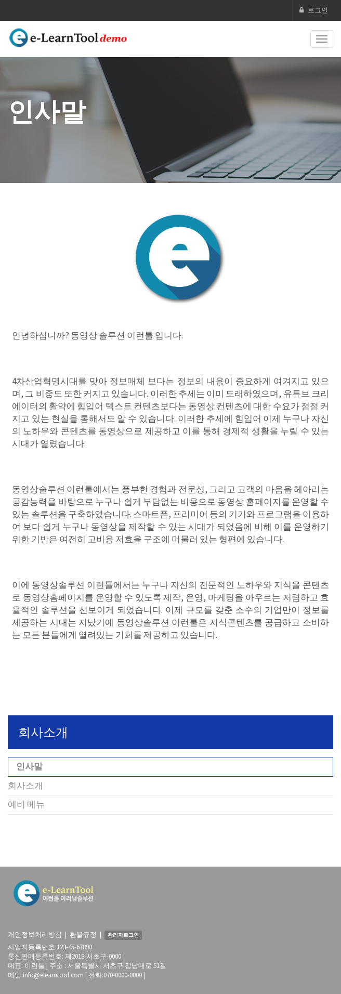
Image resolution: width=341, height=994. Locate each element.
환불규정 (83, 934)
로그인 (313, 10)
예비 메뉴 (26, 804)
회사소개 (25, 785)
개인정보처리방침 (35, 934)
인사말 (29, 766)
